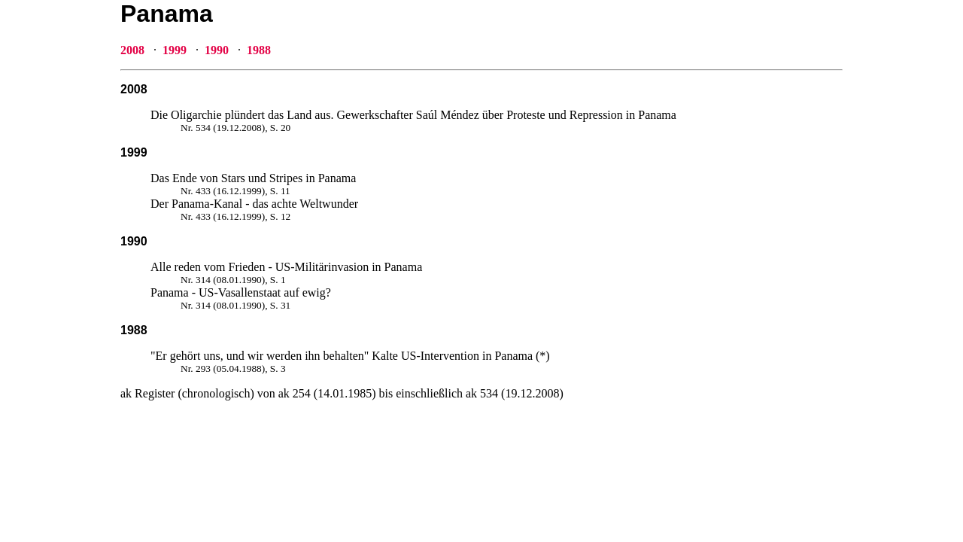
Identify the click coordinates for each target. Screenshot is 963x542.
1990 (217, 50)
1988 (259, 50)
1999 (175, 50)
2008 (132, 50)
